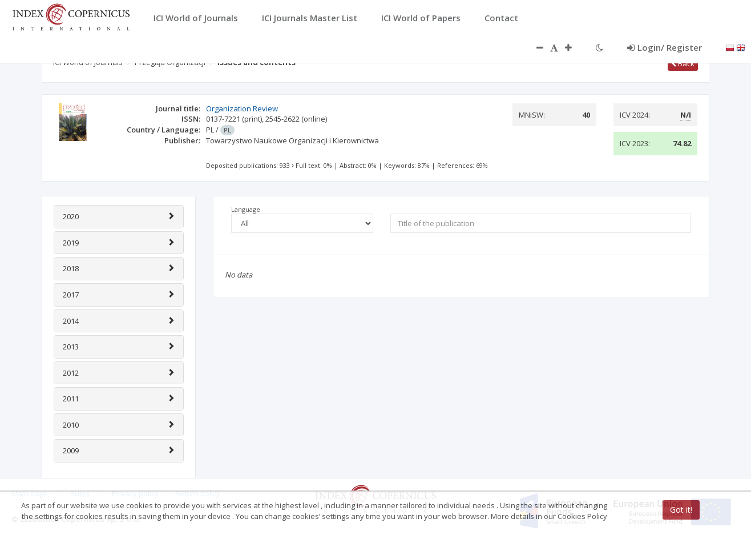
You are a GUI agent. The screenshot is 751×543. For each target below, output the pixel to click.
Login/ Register (664, 47)
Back (683, 63)
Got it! (681, 509)
